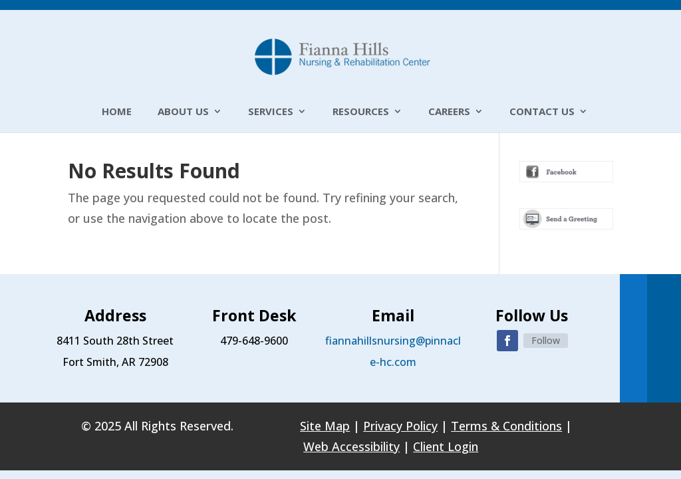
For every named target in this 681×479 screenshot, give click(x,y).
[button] (507, 340)
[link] (342, 55)
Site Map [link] (325, 426)
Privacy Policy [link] (400, 426)
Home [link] (117, 112)
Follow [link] (545, 340)
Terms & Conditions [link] (506, 426)
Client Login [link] (445, 446)
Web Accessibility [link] (351, 446)
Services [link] (270, 112)
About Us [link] (183, 112)
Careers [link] (449, 112)
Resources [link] (361, 112)
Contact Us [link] (542, 112)
